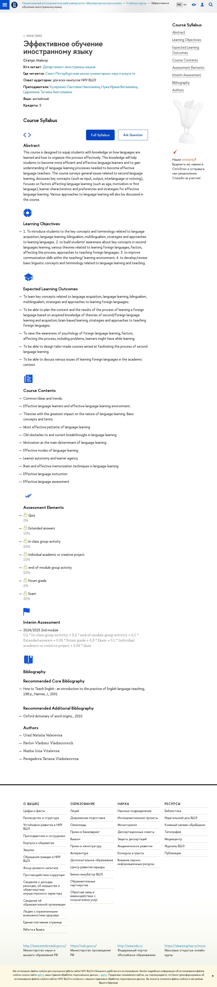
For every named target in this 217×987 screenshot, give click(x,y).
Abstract (178, 32)
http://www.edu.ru (130, 946)
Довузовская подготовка (87, 818)
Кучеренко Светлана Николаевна (75, 86)
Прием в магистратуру (86, 846)
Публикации (173, 853)
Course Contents (185, 60)
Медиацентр (173, 839)
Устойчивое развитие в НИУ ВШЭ (43, 827)
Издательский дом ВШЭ (181, 818)
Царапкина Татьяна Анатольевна (47, 92)
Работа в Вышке (34, 929)
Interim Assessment (186, 75)
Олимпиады (78, 825)
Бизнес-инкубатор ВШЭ (86, 874)
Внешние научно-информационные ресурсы (136, 862)
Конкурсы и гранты (131, 853)
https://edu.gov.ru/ (83, 946)
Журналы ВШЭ (175, 846)
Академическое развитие (135, 846)
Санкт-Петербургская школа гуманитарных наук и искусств (90, 73)
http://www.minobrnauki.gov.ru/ (44, 946)
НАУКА (123, 804)
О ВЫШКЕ (31, 804)
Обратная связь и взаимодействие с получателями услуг (84, 896)
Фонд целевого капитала (40, 868)
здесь (41, 975)
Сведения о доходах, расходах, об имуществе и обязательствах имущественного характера (42, 888)
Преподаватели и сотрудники (44, 836)
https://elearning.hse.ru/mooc (185, 946)
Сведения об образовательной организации (44, 902)
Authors (178, 90)
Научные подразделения (134, 811)
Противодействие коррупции (44, 875)
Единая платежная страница (42, 922)
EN (185, 4)
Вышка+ (75, 839)
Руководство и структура (41, 818)
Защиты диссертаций (132, 839)
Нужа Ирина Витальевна (119, 86)
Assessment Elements (188, 67)
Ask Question (133, 135)
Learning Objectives (186, 39)
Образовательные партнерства (82, 883)
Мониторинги (127, 825)
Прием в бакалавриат (85, 832)
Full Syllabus (100, 135)
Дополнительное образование (91, 860)
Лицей (74, 811)
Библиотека (173, 811)
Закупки (28, 850)
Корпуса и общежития (38, 843)
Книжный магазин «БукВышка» (185, 825)
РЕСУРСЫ (173, 804)
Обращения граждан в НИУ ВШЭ (42, 859)
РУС (179, 4)
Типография (173, 832)
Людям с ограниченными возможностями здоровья (41, 913)
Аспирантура (79, 853)
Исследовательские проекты (138, 818)
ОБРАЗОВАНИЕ (82, 804)
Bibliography (181, 82)
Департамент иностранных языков (69, 67)
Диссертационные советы (136, 832)
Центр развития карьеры (87, 867)
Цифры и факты (34, 811)
